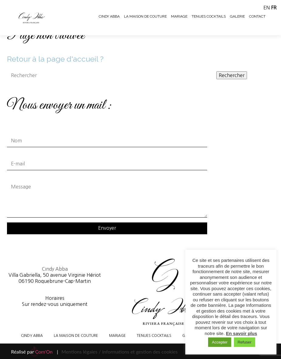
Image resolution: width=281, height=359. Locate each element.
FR (273, 7)
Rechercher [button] (232, 75)
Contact (257, 16)
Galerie (237, 16)
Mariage (179, 16)
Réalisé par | (34, 351)
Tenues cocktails (209, 16)
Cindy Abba (109, 16)
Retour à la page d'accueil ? (55, 58)
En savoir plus (241, 333)
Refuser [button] (245, 342)
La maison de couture (145, 16)
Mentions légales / (81, 351)
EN (266, 7)
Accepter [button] (219, 342)
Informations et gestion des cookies (139, 351)
